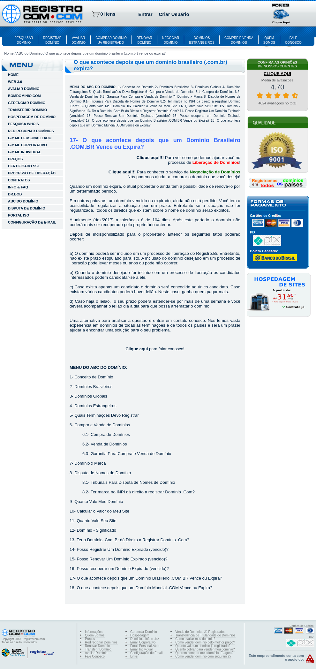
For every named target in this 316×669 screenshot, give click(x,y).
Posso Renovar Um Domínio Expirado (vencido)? (132, 116)
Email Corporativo (142, 642)
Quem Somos (94, 635)
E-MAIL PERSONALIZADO (29, 138)
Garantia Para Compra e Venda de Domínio (139, 96)
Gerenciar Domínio (143, 632)
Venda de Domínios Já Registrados (200, 632)
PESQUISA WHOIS (23, 124)
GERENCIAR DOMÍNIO (26, 103)
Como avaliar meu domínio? (195, 639)
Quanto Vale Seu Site (201, 106)
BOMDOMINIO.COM (24, 96)
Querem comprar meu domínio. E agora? (204, 653)
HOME (13, 75)
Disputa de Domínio (26, 208)
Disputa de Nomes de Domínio (102, 472)
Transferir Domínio (98, 649)
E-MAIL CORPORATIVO (27, 145)
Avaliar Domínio (96, 653)
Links (134, 656)
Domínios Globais (208, 87)
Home (8, 53)
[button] (281, 14)
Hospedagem (139, 635)
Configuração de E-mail (32, 222)
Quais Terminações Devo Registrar (118, 92)
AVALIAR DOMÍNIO (24, 89)
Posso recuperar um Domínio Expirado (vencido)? (123, 568)
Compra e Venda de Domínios (171, 92)
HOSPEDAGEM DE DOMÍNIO (32, 117)
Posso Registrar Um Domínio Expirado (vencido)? (123, 549)
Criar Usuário (174, 14)
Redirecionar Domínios (101, 642)
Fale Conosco (95, 656)
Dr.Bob (15, 194)
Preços (15, 159)
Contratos (19, 180)
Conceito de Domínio (137, 87)
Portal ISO (18, 215)
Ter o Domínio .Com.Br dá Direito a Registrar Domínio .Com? (135, 111)
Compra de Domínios (217, 92)
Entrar (145, 14)
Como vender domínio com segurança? (203, 656)
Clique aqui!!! (150, 157)
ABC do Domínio (29, 53)
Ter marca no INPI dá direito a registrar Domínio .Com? (143, 492)
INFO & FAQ (18, 187)
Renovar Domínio (97, 646)
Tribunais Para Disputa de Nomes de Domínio (124, 101)
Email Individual (141, 649)
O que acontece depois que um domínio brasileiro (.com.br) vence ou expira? (105, 53)
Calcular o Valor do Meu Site (155, 106)
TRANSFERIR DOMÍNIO (27, 110)
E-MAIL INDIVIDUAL (24, 152)
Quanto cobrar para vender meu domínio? (205, 649)
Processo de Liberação (32, 173)
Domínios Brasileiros (174, 87)
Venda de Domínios (84, 96)
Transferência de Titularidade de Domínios (205, 635)
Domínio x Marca (190, 96)
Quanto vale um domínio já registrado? (202, 646)
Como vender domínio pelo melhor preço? (205, 642)
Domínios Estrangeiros (95, 405)
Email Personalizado (144, 646)
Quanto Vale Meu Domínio (105, 106)
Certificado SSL (24, 166)
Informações (93, 632)
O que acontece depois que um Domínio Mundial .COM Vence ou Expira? (144, 587)
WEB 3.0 (15, 82)
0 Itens (108, 14)
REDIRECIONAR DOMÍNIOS (31, 131)
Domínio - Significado (96, 530)
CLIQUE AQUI (277, 73)
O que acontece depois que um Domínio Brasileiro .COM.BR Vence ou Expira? (150, 120)
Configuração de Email (146, 653)
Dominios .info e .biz (144, 639)
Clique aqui (136, 348)
